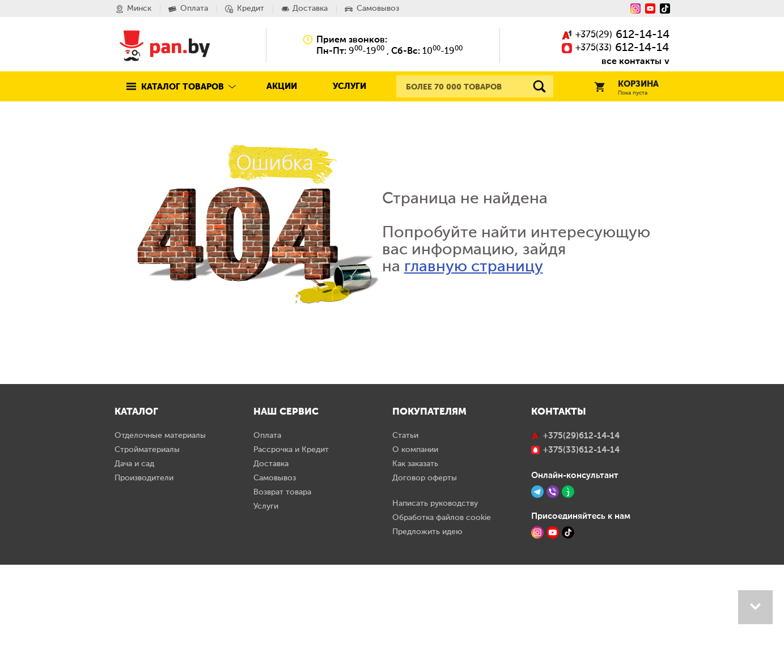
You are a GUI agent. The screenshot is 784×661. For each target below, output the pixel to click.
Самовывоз (274, 574)
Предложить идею (427, 628)
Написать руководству (435, 600)
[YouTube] (650, 8)
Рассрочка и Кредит (291, 546)
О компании (415, 546)
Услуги (349, 86)
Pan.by (165, 45)
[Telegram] (537, 588)
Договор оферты (424, 574)
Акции (281, 86)
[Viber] (552, 588)
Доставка (271, 560)
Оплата (267, 532)
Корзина (626, 88)
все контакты (631, 61)
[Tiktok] (665, 8)
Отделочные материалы (160, 532)
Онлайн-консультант (574, 571)
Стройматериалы (147, 546)
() (615, 35)
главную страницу (473, 267)
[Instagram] (635, 8)
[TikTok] (568, 628)
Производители (144, 574)
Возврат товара (282, 588)
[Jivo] (568, 588)
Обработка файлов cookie (441, 614)
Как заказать (415, 560)
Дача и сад (134, 560)
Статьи (405, 532)
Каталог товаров (182, 87)
